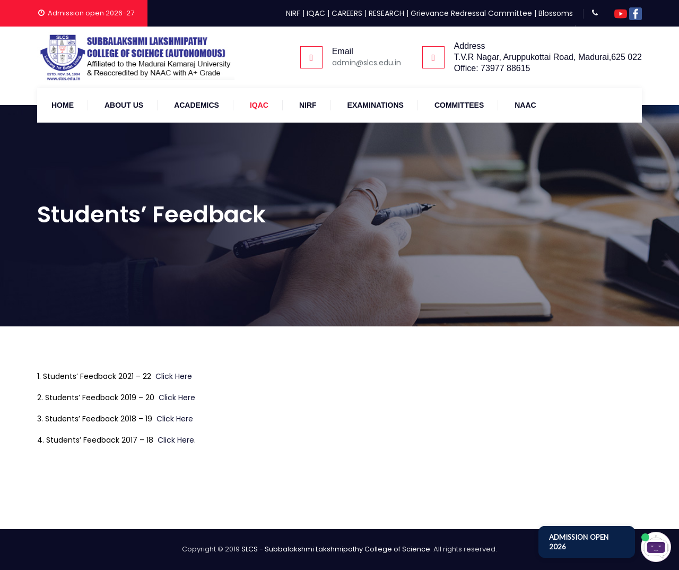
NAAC (525, 105)
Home (62, 105)
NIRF (293, 13)
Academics (196, 105)
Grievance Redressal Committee (471, 13)
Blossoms (555, 13)
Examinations (375, 105)
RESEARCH (386, 13)
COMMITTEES (459, 105)
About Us (124, 105)
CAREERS (347, 13)
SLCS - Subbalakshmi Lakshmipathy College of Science (335, 549)
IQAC (316, 13)
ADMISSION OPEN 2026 (578, 542)
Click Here (173, 376)
